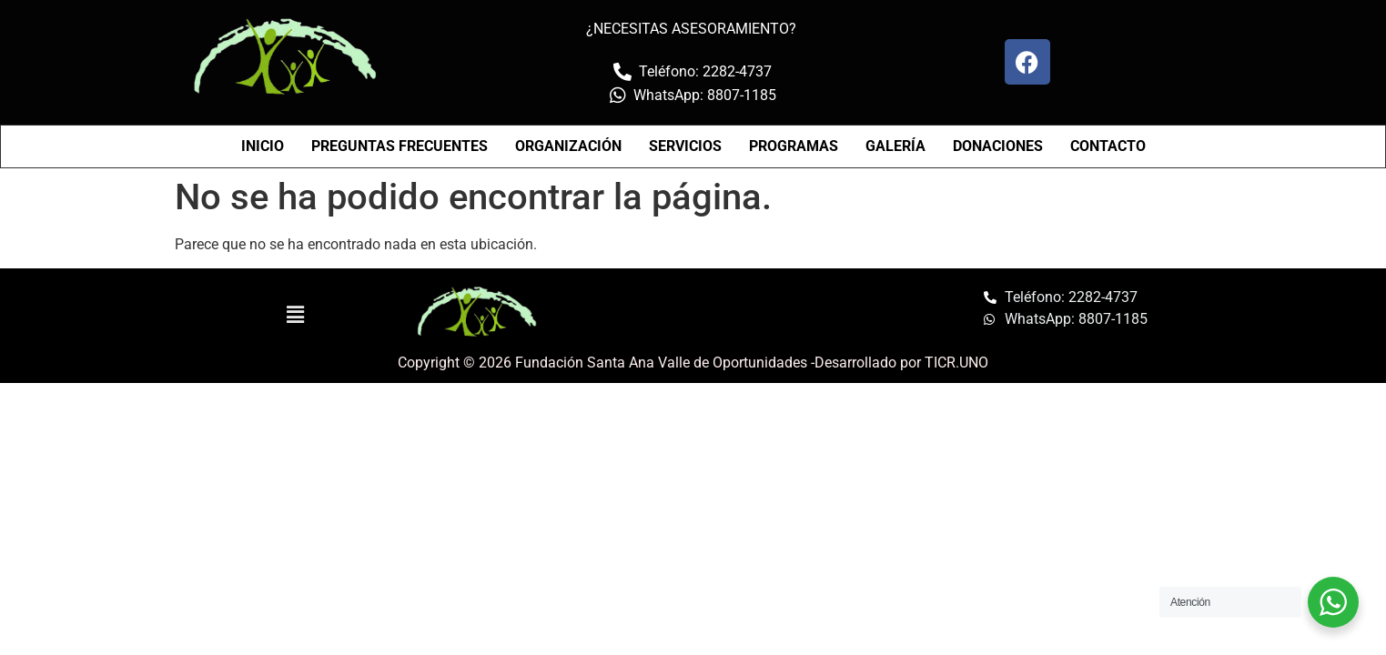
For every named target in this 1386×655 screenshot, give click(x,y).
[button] (296, 314)
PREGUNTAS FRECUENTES (399, 146)
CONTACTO (1108, 146)
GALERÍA (895, 146)
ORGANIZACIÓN (568, 146)
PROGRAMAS (793, 146)
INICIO (262, 146)
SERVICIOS (685, 146)
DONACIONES (998, 146)
